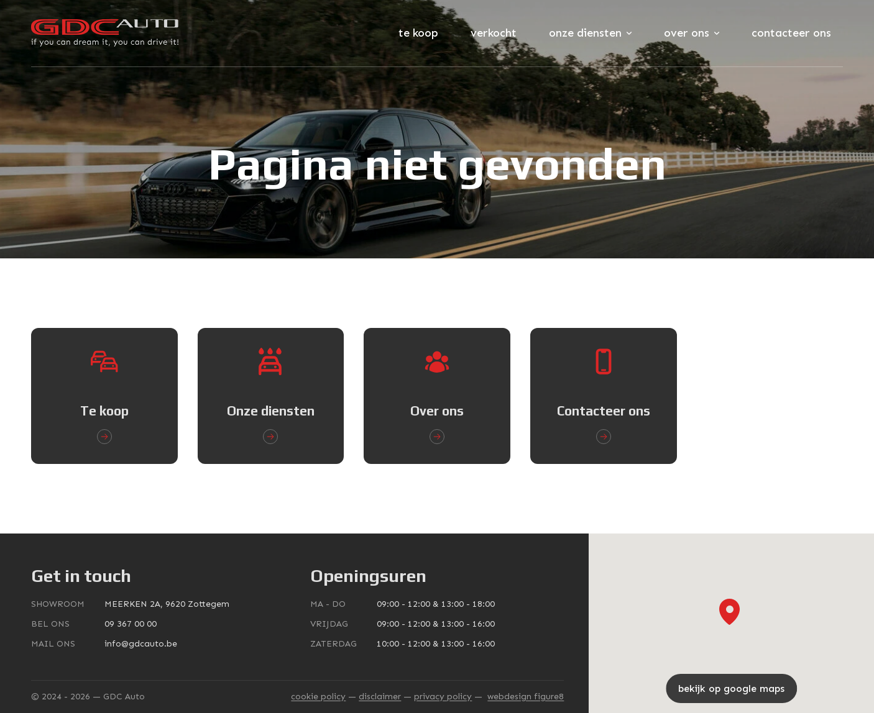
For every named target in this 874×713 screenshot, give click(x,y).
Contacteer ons (791, 33)
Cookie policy (318, 696)
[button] (729, 612)
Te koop (418, 33)
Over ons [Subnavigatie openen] (691, 33)
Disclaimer (380, 696)
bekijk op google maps (731, 688)
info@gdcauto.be (140, 643)
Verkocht (494, 33)
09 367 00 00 (130, 624)
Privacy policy (443, 696)
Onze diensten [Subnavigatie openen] (590, 33)
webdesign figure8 (525, 696)
